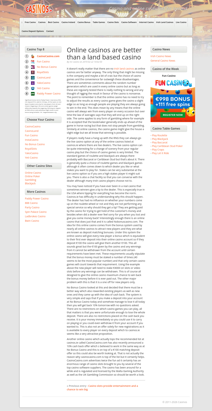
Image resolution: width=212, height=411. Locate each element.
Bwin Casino (32, 220)
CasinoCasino (33, 126)
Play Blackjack (160, 139)
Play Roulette (159, 135)
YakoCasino (43, 83)
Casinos (42, 22)
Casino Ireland (68, 22)
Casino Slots (113, 22)
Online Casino (33, 172)
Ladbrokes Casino (35, 216)
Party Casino (32, 207)
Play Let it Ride (160, 153)
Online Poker (32, 176)
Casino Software (129, 22)
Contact (50, 31)
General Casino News (163, 60)
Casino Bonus (83, 22)
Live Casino (181, 22)
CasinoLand (43, 77)
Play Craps (158, 149)
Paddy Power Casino (49, 93)
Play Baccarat (159, 142)
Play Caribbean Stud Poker (167, 146)
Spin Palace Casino (36, 212)
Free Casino (30, 22)
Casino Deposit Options (33, 31)
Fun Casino (43, 61)
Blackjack (30, 183)
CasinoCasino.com (48, 56)
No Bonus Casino (47, 66)
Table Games (99, 22)
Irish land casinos (124, 68)
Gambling (30, 179)
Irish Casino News (161, 56)
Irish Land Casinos (164, 22)
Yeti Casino (43, 88)
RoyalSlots (43, 72)
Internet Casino (146, 22)
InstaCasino (31, 139)
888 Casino (31, 203)
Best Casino (53, 22)
